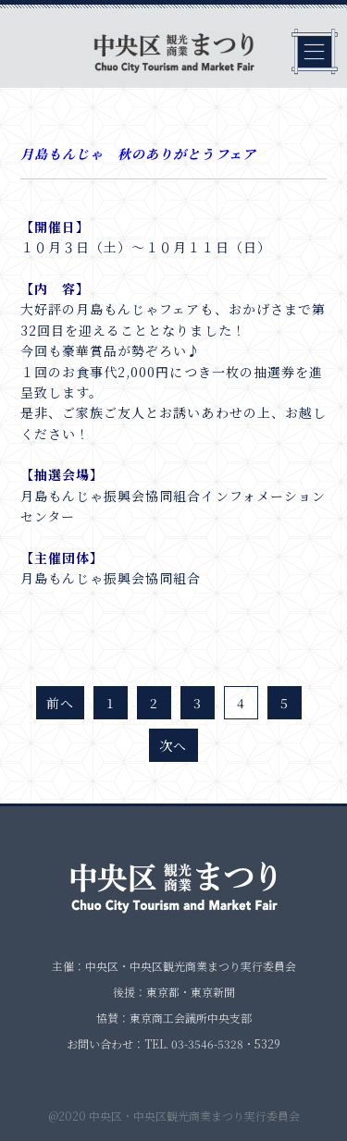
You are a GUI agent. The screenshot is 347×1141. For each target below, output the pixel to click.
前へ (60, 702)
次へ (173, 745)
